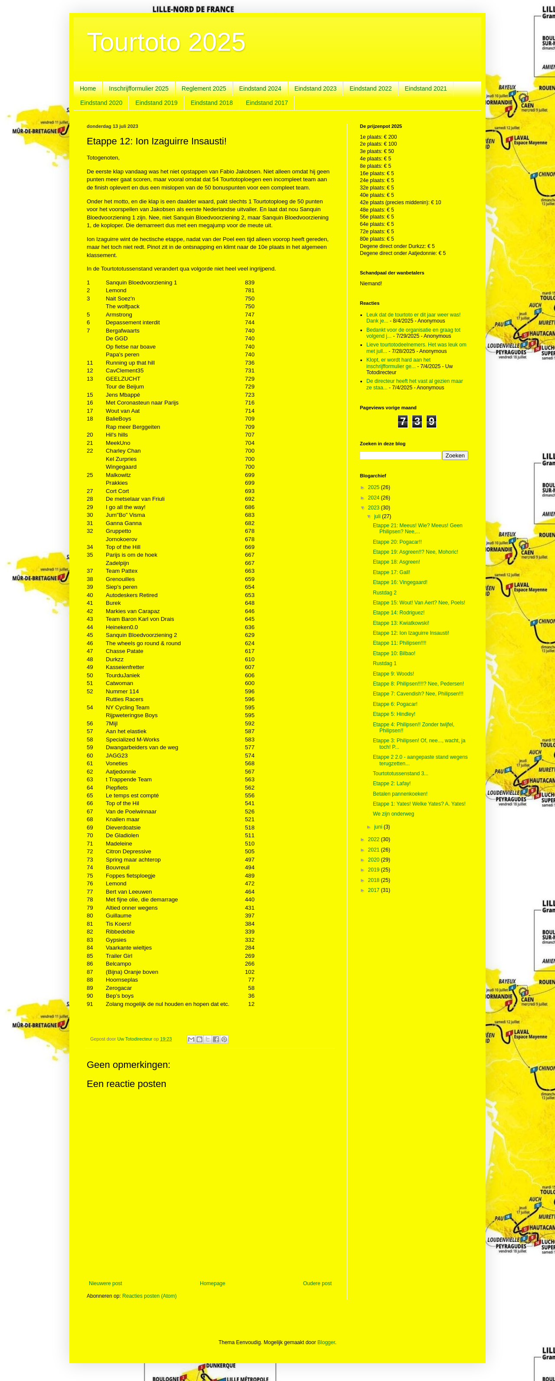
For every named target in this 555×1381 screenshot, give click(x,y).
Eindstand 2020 (101, 102)
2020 (374, 860)
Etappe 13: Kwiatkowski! (401, 623)
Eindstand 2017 (267, 102)
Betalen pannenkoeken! (400, 794)
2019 (374, 870)
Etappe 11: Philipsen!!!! (399, 643)
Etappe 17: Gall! (391, 572)
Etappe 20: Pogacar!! (397, 542)
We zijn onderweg (393, 814)
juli (378, 516)
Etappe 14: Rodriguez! (398, 613)
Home (88, 88)
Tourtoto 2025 (166, 41)
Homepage (212, 1283)
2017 (374, 890)
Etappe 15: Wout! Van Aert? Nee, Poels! (419, 603)
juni (379, 827)
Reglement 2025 (204, 88)
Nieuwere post (105, 1283)
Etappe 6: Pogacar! (395, 704)
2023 (374, 508)
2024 (374, 498)
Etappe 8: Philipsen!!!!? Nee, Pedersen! (418, 684)
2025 (374, 487)
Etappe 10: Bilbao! (394, 653)
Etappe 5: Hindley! (394, 714)
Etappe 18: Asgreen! (396, 562)
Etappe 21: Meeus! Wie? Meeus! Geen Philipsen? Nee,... (418, 528)
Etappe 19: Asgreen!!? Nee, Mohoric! (415, 552)
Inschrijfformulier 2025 (138, 88)
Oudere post (317, 1283)
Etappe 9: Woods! (393, 674)
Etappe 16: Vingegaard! (400, 582)
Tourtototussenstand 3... (400, 773)
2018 (374, 880)
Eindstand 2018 (212, 102)
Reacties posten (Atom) (149, 1296)
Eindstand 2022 (370, 88)
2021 (374, 850)
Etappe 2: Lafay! (392, 783)
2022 (374, 839)
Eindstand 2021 (426, 88)
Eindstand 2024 (260, 88)
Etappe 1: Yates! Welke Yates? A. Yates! (419, 804)
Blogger (326, 1342)
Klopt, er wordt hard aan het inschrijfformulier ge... (398, 363)
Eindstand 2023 (315, 88)
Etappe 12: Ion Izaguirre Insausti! (411, 633)
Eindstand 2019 (156, 102)
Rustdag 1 (385, 663)
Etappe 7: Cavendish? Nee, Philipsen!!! (418, 694)
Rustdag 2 (385, 593)
